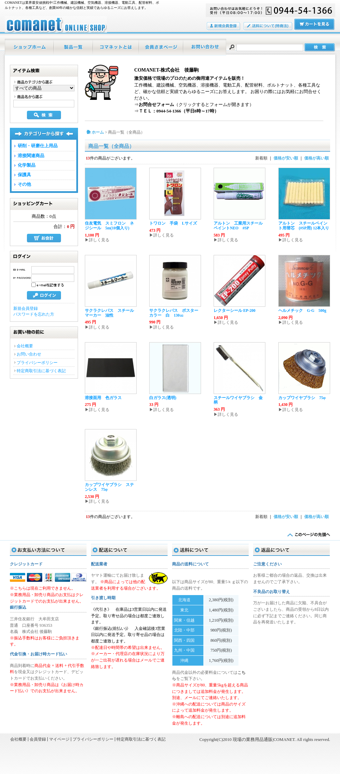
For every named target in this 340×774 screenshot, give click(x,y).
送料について (268, 26)
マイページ (161, 47)
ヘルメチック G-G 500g (302, 310)
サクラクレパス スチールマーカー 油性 (109, 312)
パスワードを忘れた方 (33, 314)
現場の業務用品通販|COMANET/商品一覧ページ (56, 24)
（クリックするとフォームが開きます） (196, 104)
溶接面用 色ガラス (103, 398)
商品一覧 (73, 47)
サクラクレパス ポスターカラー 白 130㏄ (173, 312)
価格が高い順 (316, 158)
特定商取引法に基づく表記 (41, 371)
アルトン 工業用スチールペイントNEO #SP (238, 225)
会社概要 (25, 346)
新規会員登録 (25, 308)
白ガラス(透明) (162, 398)
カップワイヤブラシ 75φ (302, 398)
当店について (116, 47)
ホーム (29, 47)
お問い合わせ (205, 47)
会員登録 (224, 26)
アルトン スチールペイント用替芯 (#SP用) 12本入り (303, 225)
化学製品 (26, 165)
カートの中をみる (314, 25)
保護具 (24, 174)
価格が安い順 (286, 158)
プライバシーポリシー (37, 363)
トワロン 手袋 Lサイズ (173, 223)
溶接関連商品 (31, 155)
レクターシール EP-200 (235, 310)
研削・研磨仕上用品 (38, 145)
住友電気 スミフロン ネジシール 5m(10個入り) (109, 225)
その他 (24, 184)
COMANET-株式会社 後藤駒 (166, 70)
